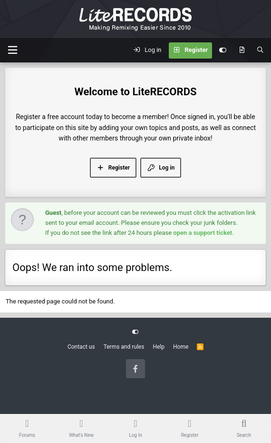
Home (180, 346)
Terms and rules (124, 346)
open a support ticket (202, 232)
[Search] (260, 50)
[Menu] (12, 50)
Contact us (81, 346)
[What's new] (242, 50)
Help (159, 346)
